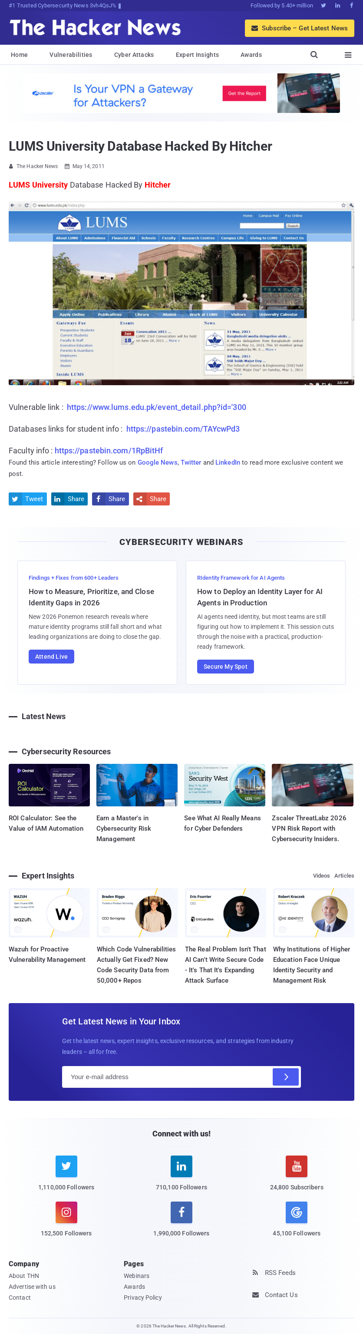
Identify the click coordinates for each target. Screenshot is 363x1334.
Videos (321, 875)
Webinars (136, 1275)
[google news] (297, 1220)
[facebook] (181, 1224)
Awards (251, 54)
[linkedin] (181, 1178)
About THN (24, 1275)
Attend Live (51, 656)
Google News (158, 462)
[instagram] (66, 1224)
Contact (20, 1297)
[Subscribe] (286, 1077)
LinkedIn (227, 462)
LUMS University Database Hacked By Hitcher (140, 146)
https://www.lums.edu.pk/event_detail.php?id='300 (156, 407)
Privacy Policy (143, 1297)
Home (19, 54)
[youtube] (297, 1178)
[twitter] (66, 1178)
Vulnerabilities (71, 54)
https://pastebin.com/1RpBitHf (109, 450)
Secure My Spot (226, 666)
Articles (344, 875)
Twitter (191, 462)
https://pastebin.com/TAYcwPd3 (183, 428)
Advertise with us (32, 1286)
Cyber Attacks (134, 54)
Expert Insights (197, 54)
